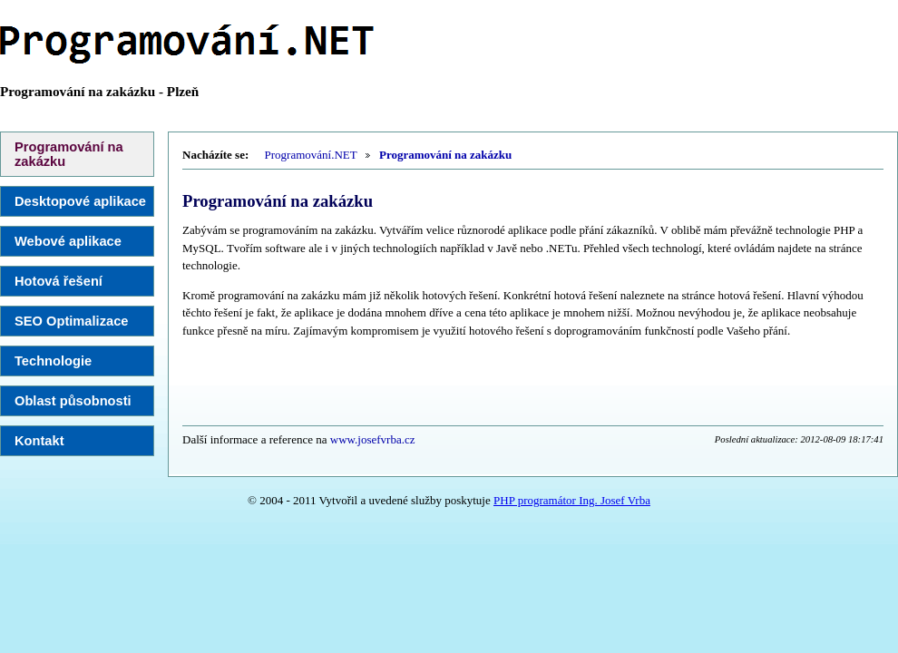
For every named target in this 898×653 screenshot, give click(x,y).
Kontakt (39, 441)
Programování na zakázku (69, 154)
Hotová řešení (58, 281)
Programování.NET (311, 154)
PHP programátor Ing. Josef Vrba (571, 500)
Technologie (53, 361)
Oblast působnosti (73, 401)
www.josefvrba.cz (372, 439)
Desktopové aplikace (80, 201)
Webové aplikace (68, 241)
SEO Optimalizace (71, 321)
